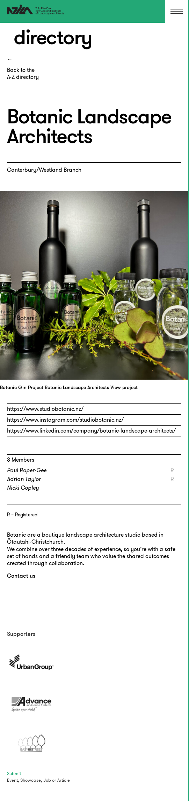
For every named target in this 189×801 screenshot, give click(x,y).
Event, (13, 780)
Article (63, 780)
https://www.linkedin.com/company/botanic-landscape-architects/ (91, 431)
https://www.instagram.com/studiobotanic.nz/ (65, 420)
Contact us (21, 576)
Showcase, (31, 780)
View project (124, 388)
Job (47, 780)
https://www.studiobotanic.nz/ (45, 409)
